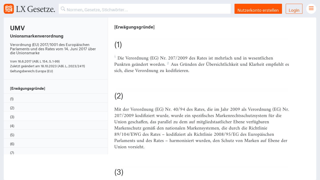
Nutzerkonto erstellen (258, 9)
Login (294, 9)
